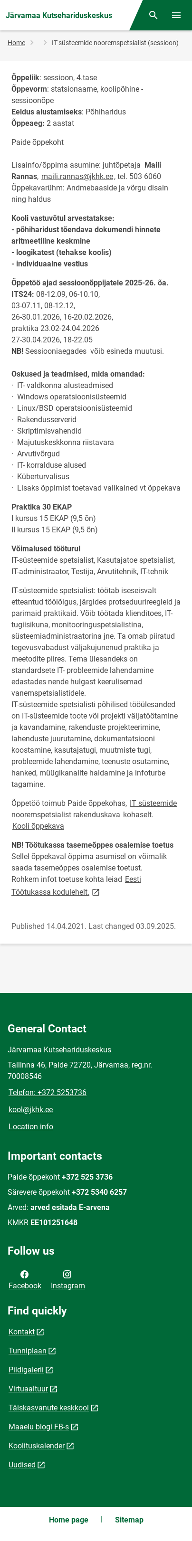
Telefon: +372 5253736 (47, 1092)
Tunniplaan (28, 1350)
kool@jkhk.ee (31, 1109)
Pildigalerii (26, 1369)
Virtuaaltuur (28, 1388)
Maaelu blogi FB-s (39, 1426)
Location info (31, 1126)
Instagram (68, 1279)
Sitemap (129, 1519)
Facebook (25, 1279)
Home (16, 43)
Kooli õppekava (38, 826)
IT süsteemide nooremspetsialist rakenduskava (94, 809)
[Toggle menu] (176, 15)
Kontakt (22, 1331)
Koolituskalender (37, 1445)
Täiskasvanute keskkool (49, 1407)
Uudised (22, 1464)
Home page (68, 1519)
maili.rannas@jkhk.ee (77, 176)
